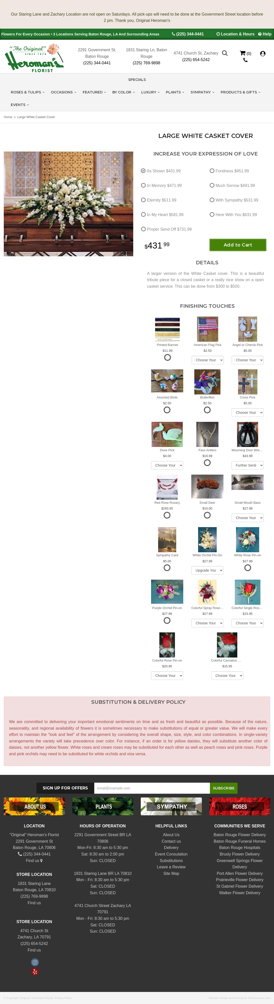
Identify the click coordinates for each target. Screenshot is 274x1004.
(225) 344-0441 (190, 34)
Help (267, 34)
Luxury (148, 92)
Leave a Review (171, 867)
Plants (173, 92)
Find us (34, 861)
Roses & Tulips (26, 92)
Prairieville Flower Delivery (239, 880)
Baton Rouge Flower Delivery (240, 835)
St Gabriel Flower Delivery (239, 886)
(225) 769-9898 (146, 63)
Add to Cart (238, 245)
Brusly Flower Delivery (240, 854)
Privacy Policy (63, 997)
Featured (93, 92)
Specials (137, 79)
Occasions (62, 92)
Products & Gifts (239, 92)
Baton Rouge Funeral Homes (240, 841)
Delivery (171, 847)
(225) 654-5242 (196, 60)
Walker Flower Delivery (239, 893)
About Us (171, 835)
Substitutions (171, 861)
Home (8, 117)
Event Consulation (171, 854)
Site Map (171, 873)
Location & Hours (237, 34)
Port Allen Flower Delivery (240, 873)
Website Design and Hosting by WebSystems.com (239, 997)
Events (18, 105)
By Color (121, 92)
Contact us (171, 841)
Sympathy (201, 92)
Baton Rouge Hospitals (239, 847)
